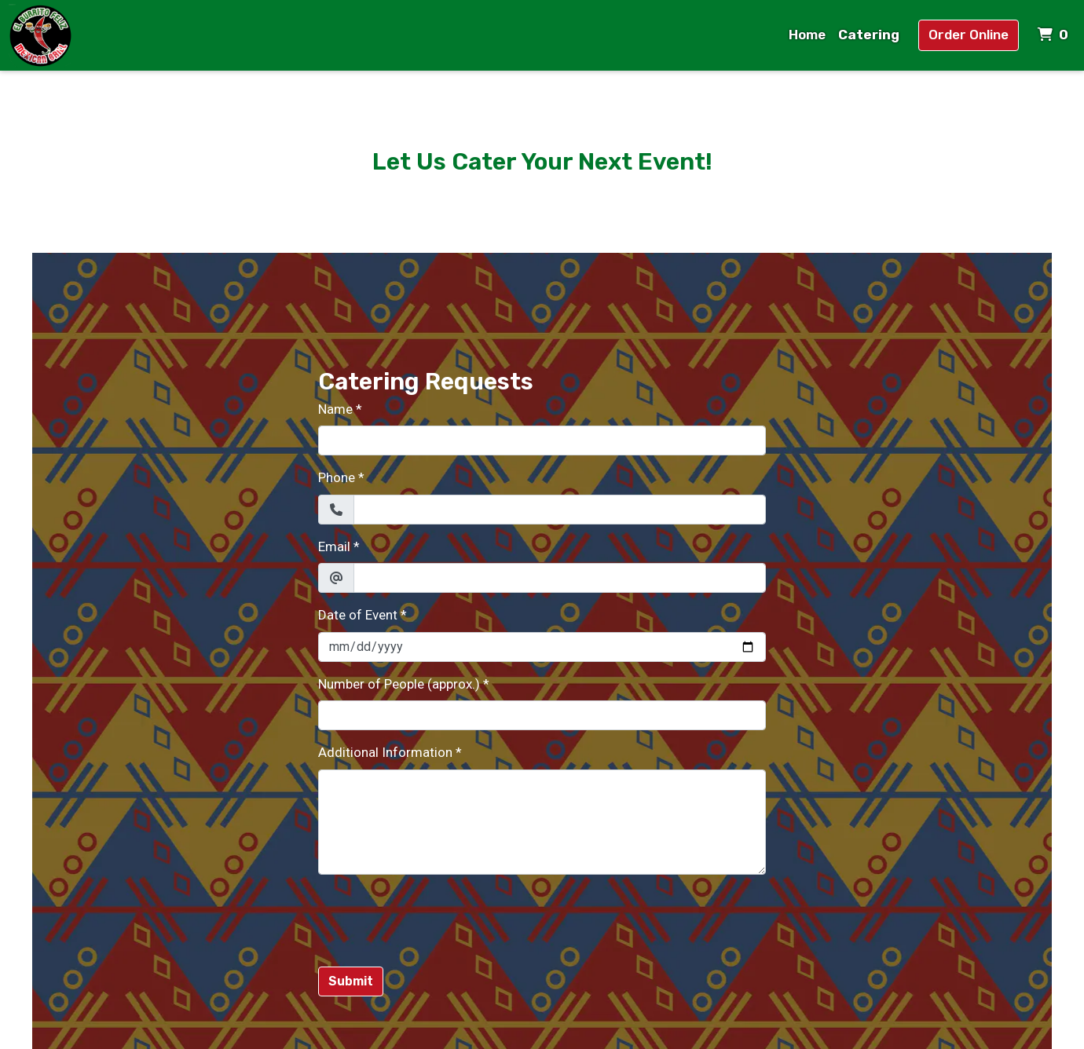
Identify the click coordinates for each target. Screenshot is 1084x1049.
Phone (336, 477)
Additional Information (385, 752)
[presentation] (437, 917)
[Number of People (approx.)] (542, 715)
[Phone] (559, 509)
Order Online (968, 34)
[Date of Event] (542, 647)
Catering (868, 34)
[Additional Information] (542, 822)
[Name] (542, 440)
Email (334, 546)
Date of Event (357, 615)
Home (807, 34)
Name (335, 409)
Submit (350, 981)
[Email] (559, 578)
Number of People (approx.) (399, 684)
